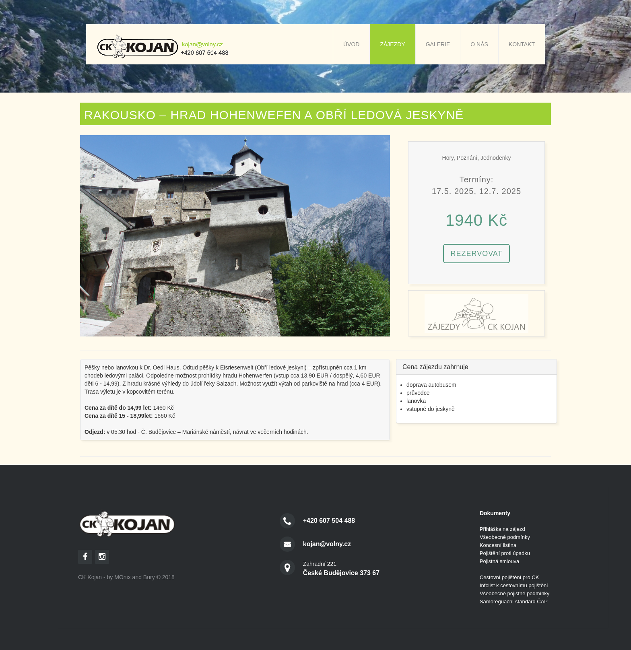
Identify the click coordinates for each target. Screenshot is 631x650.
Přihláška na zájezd (502, 529)
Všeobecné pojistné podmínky (514, 593)
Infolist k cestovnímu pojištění (514, 585)
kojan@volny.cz (327, 544)
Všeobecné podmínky (505, 537)
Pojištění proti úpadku (505, 553)
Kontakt (522, 44)
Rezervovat (476, 254)
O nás (479, 44)
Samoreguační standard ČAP (514, 601)
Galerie (438, 44)
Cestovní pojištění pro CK (509, 577)
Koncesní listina (498, 545)
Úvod (351, 44)
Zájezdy (392, 44)
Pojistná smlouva (499, 561)
